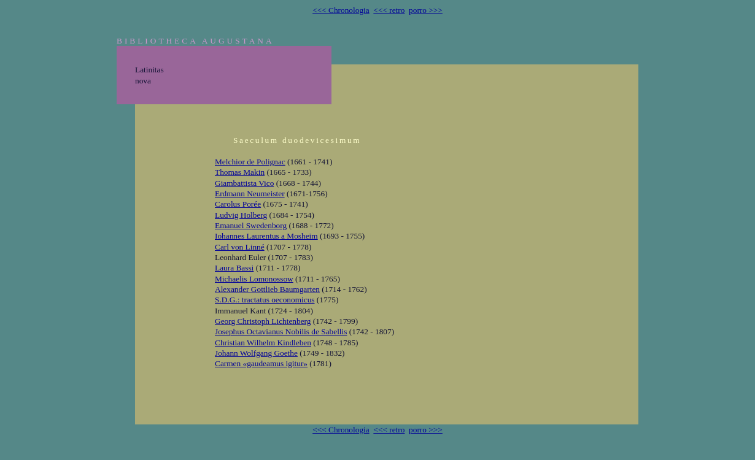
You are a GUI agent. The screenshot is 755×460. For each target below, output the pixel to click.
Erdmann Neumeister (250, 193)
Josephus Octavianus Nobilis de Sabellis (281, 331)
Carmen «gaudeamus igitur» (261, 363)
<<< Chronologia (341, 10)
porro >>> (426, 10)
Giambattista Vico (244, 183)
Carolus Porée (238, 204)
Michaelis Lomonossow (254, 278)
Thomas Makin (240, 172)
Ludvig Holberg (241, 215)
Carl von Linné (240, 246)
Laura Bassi (234, 267)
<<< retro (389, 10)
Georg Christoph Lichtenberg (263, 321)
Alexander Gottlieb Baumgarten (267, 289)
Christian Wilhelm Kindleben (263, 342)
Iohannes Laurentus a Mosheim (266, 235)
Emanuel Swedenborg (251, 225)
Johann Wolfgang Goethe (256, 353)
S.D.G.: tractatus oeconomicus (265, 299)
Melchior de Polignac (250, 161)
